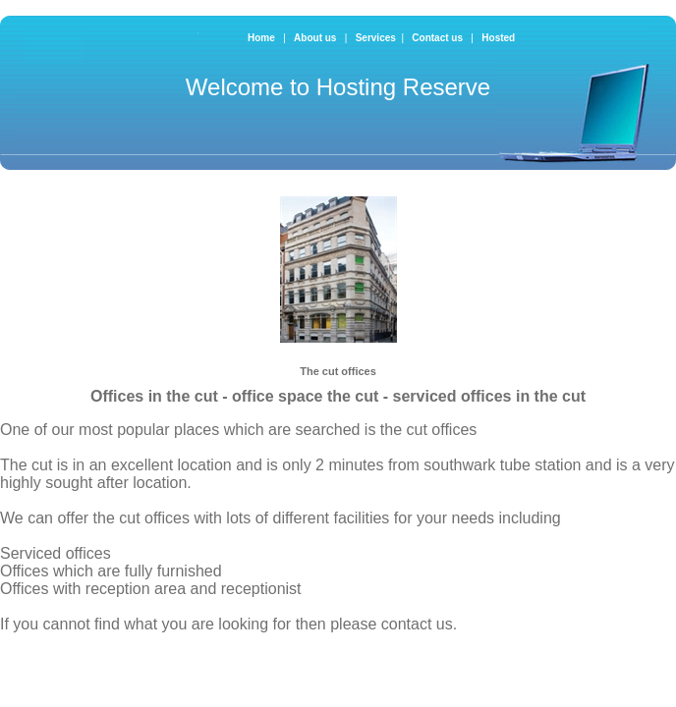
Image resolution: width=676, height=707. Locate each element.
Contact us (438, 37)
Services (376, 37)
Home (261, 37)
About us (316, 37)
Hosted (498, 37)
